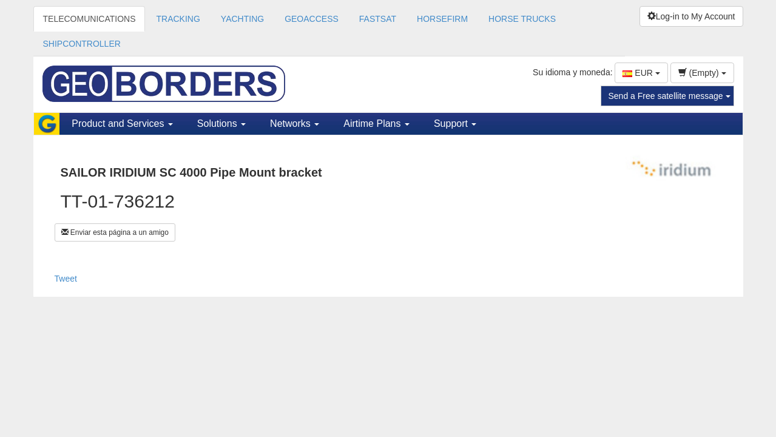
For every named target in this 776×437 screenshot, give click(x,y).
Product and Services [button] (122, 123)
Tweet (66, 278)
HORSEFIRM (442, 19)
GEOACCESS (312, 19)
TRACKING (178, 19)
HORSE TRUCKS (522, 19)
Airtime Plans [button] (376, 123)
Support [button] (455, 123)
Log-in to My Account (691, 16)
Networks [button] (294, 123)
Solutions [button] (221, 123)
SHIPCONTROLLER (82, 44)
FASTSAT (377, 19)
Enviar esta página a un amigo (115, 232)
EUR (641, 73)
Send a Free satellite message (669, 96)
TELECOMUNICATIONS (89, 19)
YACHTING (242, 19)
